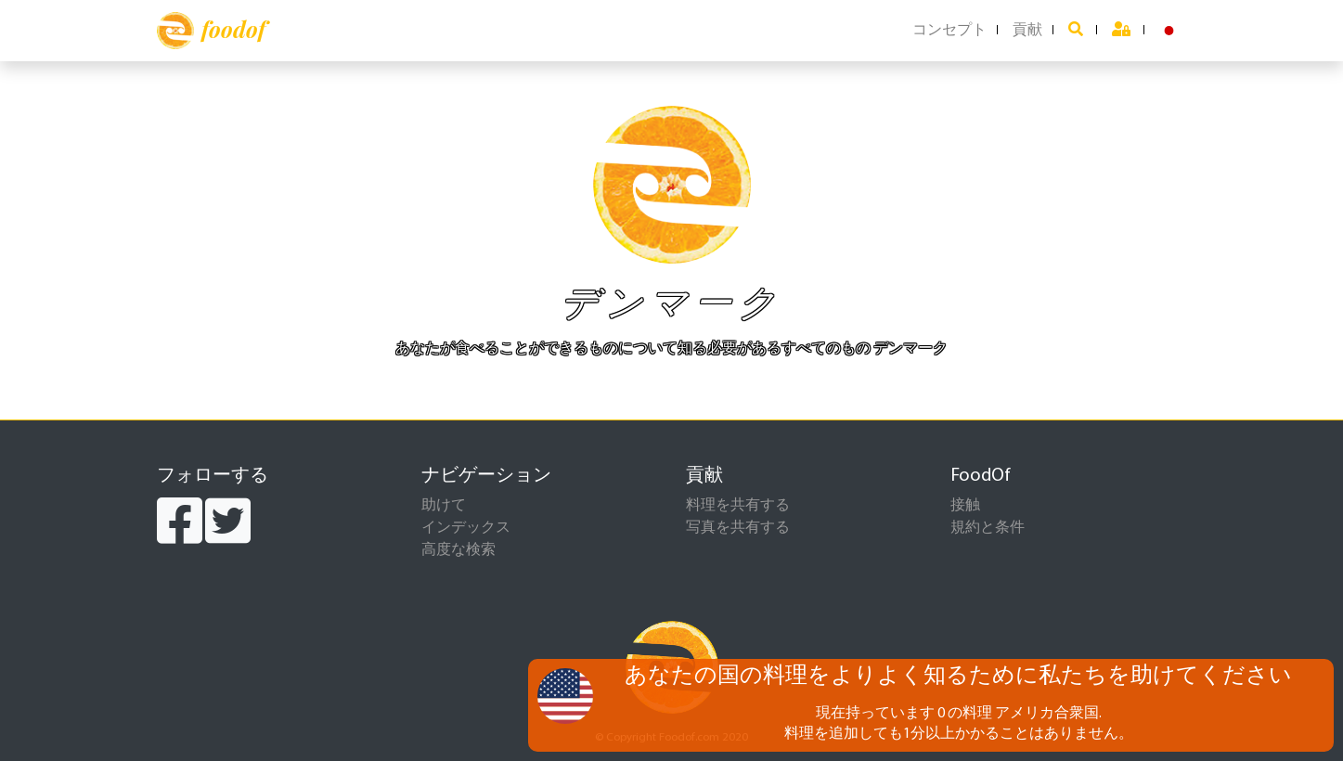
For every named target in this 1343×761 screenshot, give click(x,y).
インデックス (465, 528)
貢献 (1027, 30)
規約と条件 (987, 528)
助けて (443, 505)
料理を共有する (738, 505)
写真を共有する (738, 528)
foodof (211, 30)
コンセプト (949, 30)
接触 (965, 505)
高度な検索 (458, 550)
